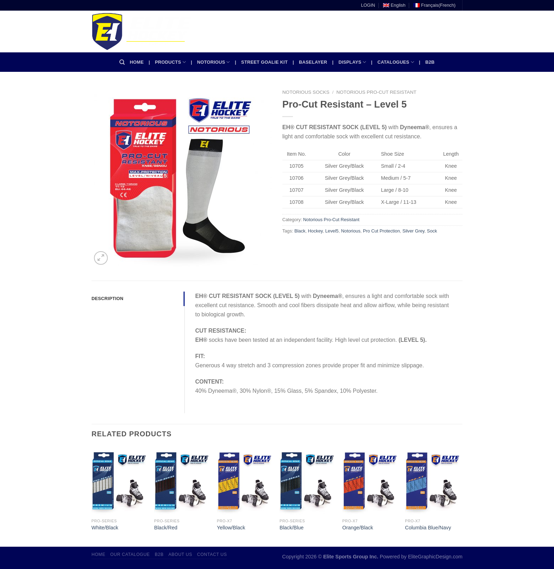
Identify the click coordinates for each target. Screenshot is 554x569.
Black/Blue (291, 527)
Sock (432, 231)
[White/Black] (119, 481)
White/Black (105, 527)
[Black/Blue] (307, 481)
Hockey (315, 231)
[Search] (122, 62)
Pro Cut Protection (381, 231)
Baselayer (313, 62)
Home (136, 62)
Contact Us (212, 554)
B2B (430, 62)
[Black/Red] (182, 481)
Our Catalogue (130, 554)
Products (170, 62)
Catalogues (395, 62)
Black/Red (165, 527)
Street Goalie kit (264, 62)
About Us (180, 554)
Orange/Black (357, 527)
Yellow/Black (231, 527)
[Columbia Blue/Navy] (433, 481)
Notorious (213, 62)
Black (299, 231)
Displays (352, 62)
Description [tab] (107, 298)
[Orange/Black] (370, 481)
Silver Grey (413, 231)
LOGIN (368, 5)
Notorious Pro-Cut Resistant (376, 92)
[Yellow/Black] (245, 481)
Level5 (331, 231)
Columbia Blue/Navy (428, 527)
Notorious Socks (305, 92)
